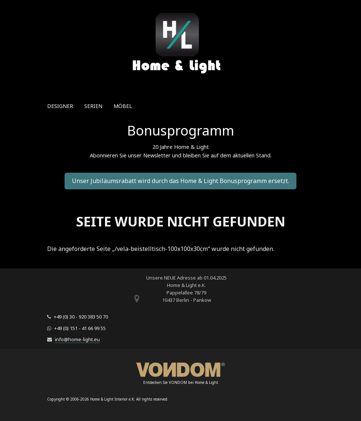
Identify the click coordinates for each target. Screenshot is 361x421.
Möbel (123, 106)
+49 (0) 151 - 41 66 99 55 (80, 328)
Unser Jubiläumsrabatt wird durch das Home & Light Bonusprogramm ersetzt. (180, 181)
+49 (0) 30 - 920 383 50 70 (81, 316)
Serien (93, 106)
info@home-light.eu (77, 339)
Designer (60, 106)
